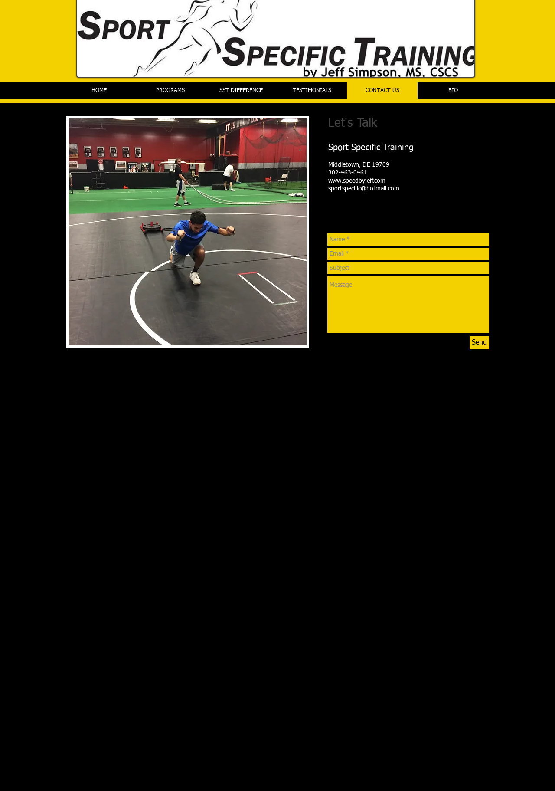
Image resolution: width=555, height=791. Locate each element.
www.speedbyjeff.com (356, 181)
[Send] (479, 342)
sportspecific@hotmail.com (363, 189)
